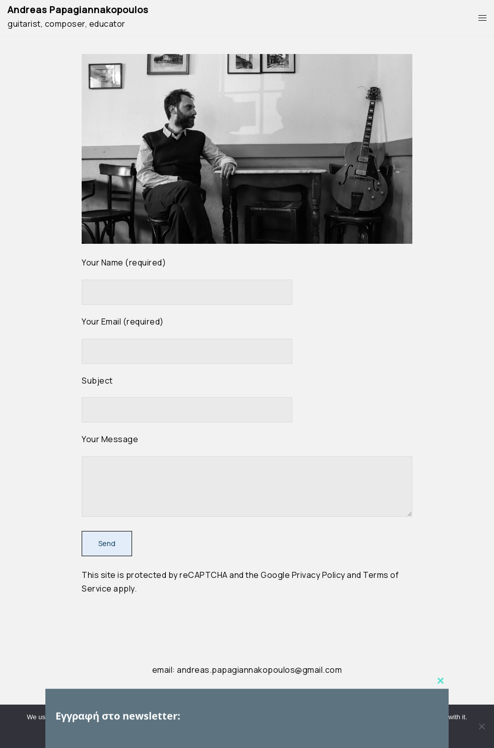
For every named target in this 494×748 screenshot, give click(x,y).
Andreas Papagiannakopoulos (78, 10)
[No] (481, 726)
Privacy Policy (318, 574)
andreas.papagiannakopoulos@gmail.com (259, 669)
